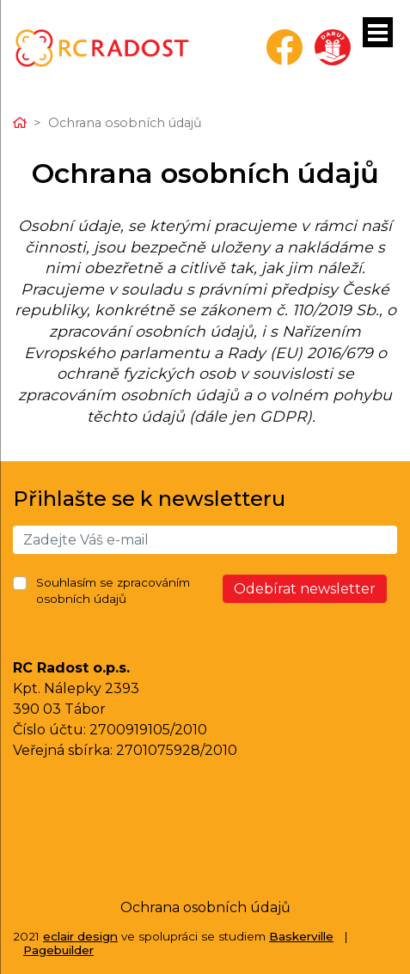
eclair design (80, 936)
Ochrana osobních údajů (205, 907)
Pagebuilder (58, 950)
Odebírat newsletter (305, 589)
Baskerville (301, 936)
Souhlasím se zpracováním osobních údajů (113, 590)
